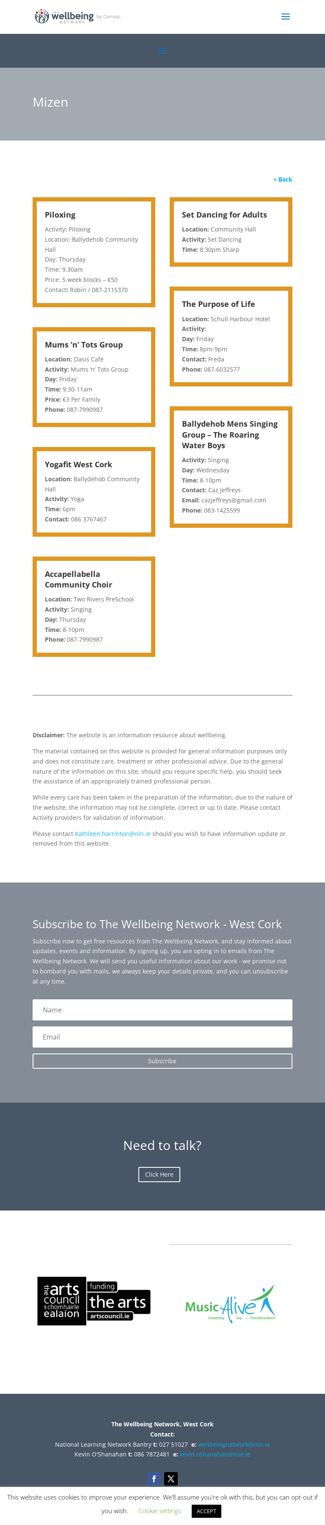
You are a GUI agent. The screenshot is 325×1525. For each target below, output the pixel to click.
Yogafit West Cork (78, 464)
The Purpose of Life (218, 304)
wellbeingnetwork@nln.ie (234, 1444)
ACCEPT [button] (206, 1511)
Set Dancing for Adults (224, 215)
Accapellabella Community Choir (78, 579)
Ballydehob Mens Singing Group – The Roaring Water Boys (230, 434)
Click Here (159, 1174)
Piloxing (60, 215)
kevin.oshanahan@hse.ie (215, 1454)
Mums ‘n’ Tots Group (84, 344)
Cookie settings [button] (159, 1510)
